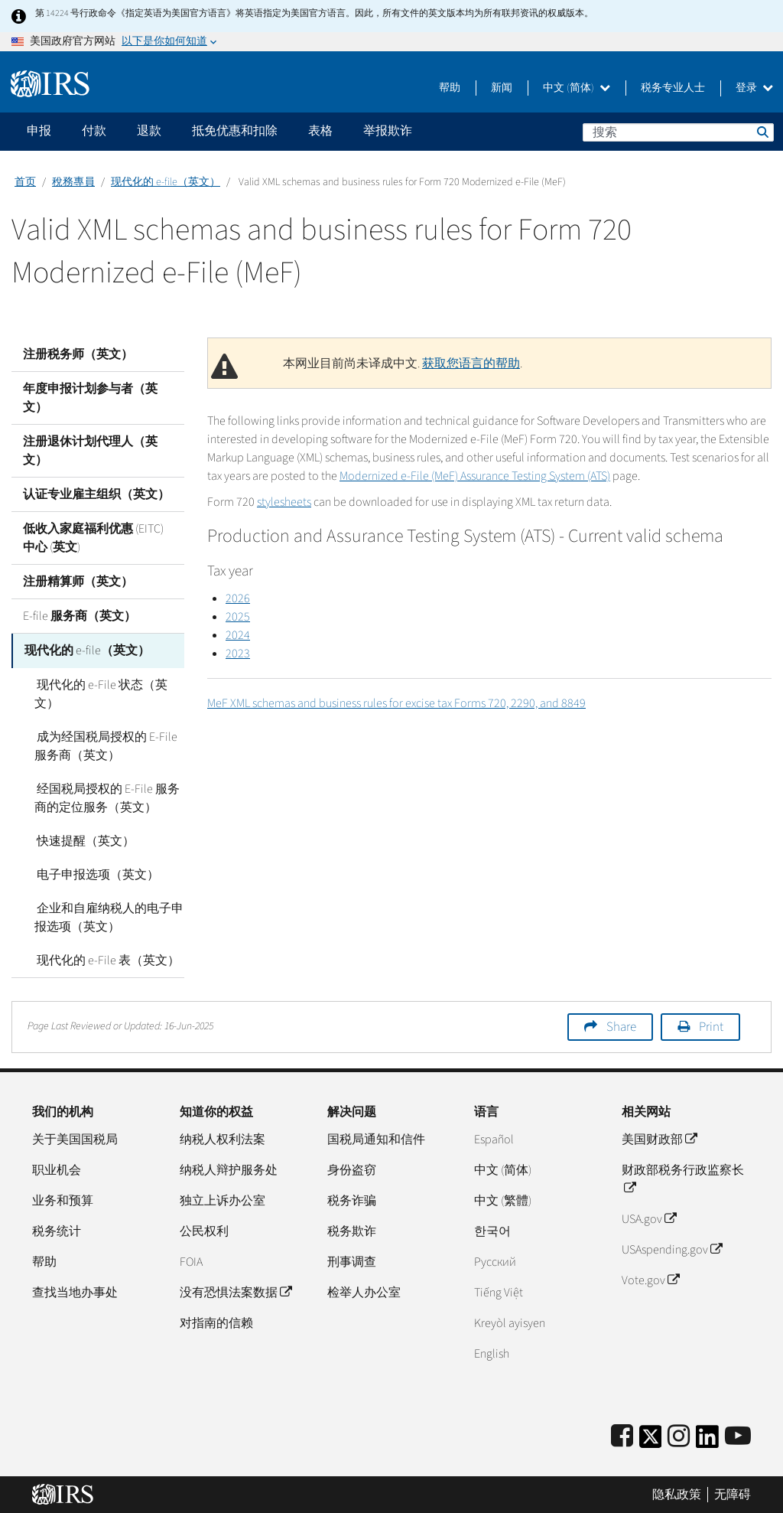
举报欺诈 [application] (387, 130)
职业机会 (56, 1169)
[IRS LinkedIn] (707, 1440)
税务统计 (56, 1230)
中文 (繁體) (502, 1200)
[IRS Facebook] (622, 1436)
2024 (238, 635)
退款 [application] (149, 130)
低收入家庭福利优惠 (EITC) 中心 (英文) (93, 538)
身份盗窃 (351, 1169)
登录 (754, 88)
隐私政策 (676, 1494)
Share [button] (621, 1026)
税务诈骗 (351, 1200)
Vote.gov (650, 1279)
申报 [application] (39, 130)
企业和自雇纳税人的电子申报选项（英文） (107, 916)
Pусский (495, 1261)
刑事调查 (351, 1261)
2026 (238, 598)
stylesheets (284, 502)
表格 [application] (320, 130)
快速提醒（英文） (83, 840)
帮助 (449, 88)
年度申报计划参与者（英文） (90, 398)
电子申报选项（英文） (95, 874)
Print (711, 1026)
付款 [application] (94, 130)
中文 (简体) (576, 88)
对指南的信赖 (216, 1322)
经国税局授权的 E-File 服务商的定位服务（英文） (105, 797)
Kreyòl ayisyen (509, 1322)
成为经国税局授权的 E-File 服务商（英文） (104, 745)
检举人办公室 (364, 1291)
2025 (238, 616)
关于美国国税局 (75, 1138)
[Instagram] (679, 1436)
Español (494, 1138)
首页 (25, 182)
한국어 (492, 1230)
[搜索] (678, 132)
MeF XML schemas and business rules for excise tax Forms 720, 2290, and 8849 (396, 703)
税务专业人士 (673, 88)
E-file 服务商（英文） (79, 616)
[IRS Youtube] (738, 1436)
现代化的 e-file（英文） (165, 182)
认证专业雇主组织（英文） (96, 494)
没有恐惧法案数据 (235, 1291)
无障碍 (732, 1494)
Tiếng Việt (498, 1291)
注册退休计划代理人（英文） (90, 450)
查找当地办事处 (75, 1291)
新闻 (501, 88)
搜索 (761, 132)
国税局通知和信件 (376, 1138)
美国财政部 (659, 1138)
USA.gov (649, 1218)
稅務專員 (73, 182)
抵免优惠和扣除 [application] (235, 130)
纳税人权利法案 (222, 1138)
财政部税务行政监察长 (683, 1178)
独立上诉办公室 (222, 1200)
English (491, 1353)
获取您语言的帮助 (471, 363)
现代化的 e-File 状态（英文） (99, 693)
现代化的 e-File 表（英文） (105, 959)
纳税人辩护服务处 (229, 1169)
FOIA (191, 1261)
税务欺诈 (351, 1230)
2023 (238, 653)
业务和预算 (62, 1200)
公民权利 (204, 1230)
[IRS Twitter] (650, 1440)
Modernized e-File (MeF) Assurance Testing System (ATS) (475, 476)
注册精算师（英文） (78, 581)
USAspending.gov (672, 1249)
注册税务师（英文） (78, 354)
